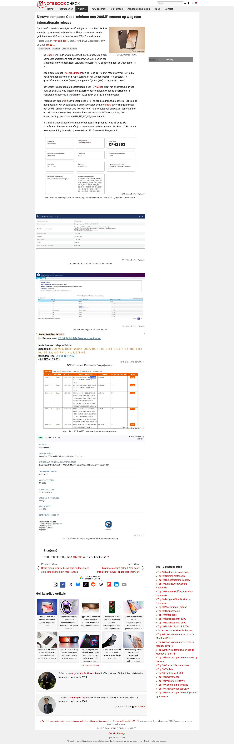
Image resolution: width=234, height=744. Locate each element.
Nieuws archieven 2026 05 (124, 721)
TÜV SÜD (96, 87)
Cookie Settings (117, 733)
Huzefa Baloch (95, 673)
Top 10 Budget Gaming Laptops (173, 580)
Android (56, 49)
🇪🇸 (51, 44)
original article (78, 673)
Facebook (138, 706)
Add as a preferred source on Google (90, 577)
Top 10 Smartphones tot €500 (172, 688)
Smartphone (44, 49)
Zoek (157, 9)
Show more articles (90, 665)
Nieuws (82, 9)
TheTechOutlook (72, 73)
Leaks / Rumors (69, 49)
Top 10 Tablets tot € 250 (170, 673)
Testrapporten (65, 9)
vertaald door (60, 40)
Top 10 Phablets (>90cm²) (171, 681)
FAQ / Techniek (98, 9)
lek (65, 100)
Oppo (49, 55)
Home (50, 9)
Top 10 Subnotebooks (169, 611)
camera (107, 104)
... (54, 44)
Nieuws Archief (105, 721)
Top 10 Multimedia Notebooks (173, 572)
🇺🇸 (47, 44)
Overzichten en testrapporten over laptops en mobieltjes (65, 721)
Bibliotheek (117, 9)
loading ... (153, 60)
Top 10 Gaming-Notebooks (171, 576)
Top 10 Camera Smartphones (173, 684)
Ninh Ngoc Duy (78, 697)
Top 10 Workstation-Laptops (172, 607)
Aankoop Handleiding (139, 9)
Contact (169, 9)
